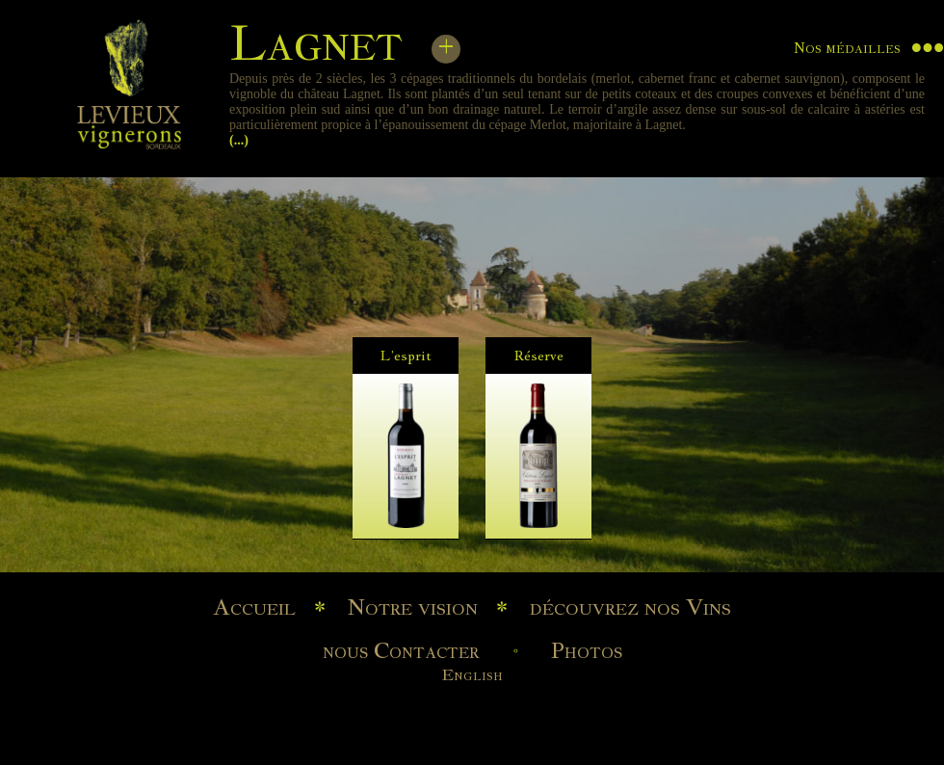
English (472, 675)
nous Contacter (401, 650)
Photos (586, 650)
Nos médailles (847, 48)
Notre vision (413, 606)
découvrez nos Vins (630, 606)
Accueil (254, 606)
